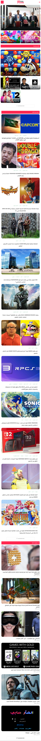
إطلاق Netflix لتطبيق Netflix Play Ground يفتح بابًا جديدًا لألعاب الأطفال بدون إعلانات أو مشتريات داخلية (10, 39)
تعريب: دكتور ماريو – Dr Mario (33, 74)
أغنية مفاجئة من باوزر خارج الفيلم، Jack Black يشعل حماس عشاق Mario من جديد (20, 496)
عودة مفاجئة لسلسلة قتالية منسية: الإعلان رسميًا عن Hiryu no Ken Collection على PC (20, 210)
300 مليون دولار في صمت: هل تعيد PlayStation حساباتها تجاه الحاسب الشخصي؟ (20, 281)
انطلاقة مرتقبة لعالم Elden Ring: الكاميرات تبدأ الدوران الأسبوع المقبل (20, 245)
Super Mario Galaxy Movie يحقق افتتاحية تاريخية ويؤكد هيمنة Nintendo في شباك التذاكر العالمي (30, 39)
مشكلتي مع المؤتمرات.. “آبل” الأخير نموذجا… (28, 638)
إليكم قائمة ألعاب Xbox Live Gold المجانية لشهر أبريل (25, 670)
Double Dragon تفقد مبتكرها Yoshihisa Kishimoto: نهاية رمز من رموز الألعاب (20, 174)
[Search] (2, 2)
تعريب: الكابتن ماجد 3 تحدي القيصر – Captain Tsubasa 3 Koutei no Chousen (10, 86)
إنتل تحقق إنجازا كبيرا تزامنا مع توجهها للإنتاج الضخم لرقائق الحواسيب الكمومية (21, 573)
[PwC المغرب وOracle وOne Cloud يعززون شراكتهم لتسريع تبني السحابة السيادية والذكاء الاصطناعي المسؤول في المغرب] (20, 17)
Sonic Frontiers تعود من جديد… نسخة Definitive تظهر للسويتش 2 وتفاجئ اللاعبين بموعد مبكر (20, 424)
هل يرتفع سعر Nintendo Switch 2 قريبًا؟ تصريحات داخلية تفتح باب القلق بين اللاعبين (20, 460)
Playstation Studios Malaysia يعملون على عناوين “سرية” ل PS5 (31, 87)
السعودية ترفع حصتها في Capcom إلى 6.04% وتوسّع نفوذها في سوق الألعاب (20, 139)
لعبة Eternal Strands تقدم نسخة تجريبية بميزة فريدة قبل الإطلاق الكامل (22, 606)
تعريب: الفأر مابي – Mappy (33, 733)
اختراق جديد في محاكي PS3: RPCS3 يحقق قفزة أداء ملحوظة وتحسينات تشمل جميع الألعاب (21, 388)
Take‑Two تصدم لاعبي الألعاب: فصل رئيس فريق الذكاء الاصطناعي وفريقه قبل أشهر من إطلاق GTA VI (10, 99)
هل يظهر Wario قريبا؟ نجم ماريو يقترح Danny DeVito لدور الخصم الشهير (20, 352)
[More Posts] (20, 106)
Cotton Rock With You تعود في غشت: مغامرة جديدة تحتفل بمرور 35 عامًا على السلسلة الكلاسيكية (19, 532)
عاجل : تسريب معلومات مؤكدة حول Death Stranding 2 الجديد (23, 701)
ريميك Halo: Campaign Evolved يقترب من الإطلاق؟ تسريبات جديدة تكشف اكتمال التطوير (20, 316)
